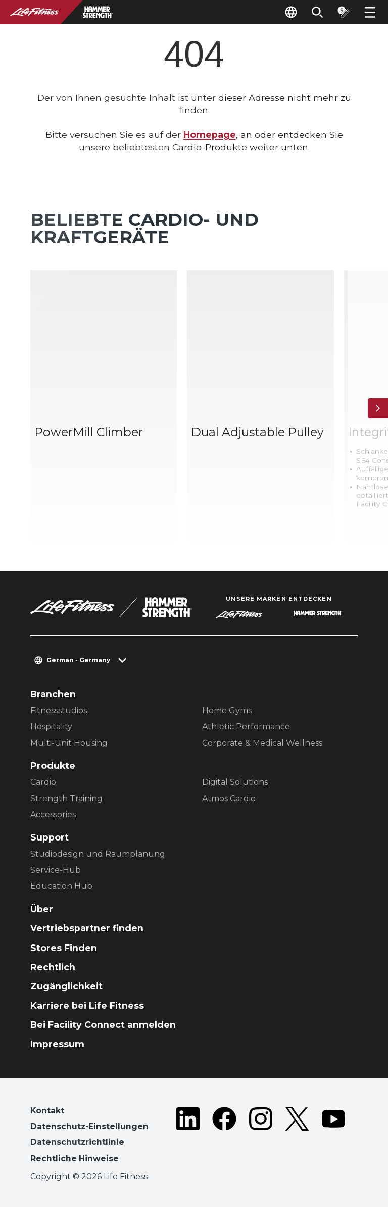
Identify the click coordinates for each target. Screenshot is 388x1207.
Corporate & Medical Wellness (262, 743)
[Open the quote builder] (343, 12)
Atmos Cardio (229, 798)
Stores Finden (63, 947)
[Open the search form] (317, 12)
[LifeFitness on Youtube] (333, 1137)
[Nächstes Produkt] (378, 409)
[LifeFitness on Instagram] (261, 1137)
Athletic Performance (246, 726)
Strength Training (66, 798)
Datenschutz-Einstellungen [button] (89, 1126)
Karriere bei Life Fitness (87, 1005)
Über (41, 909)
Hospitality (51, 726)
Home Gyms (227, 710)
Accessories (53, 814)
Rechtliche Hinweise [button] (74, 1158)
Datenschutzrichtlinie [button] (77, 1142)
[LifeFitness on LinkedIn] (188, 1137)
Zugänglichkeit (66, 986)
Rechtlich (52, 967)
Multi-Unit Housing (69, 743)
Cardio (43, 782)
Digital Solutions (235, 782)
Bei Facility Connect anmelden (103, 1024)
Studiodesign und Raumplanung (97, 854)
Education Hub (61, 886)
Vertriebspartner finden (86, 928)
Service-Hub (55, 870)
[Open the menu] (370, 12)
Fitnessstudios (58, 710)
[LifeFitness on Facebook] (224, 1137)
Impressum (57, 1044)
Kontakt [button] (47, 1110)
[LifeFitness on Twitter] (297, 1137)
